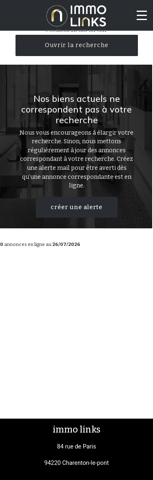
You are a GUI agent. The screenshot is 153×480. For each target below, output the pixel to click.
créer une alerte (76, 207)
